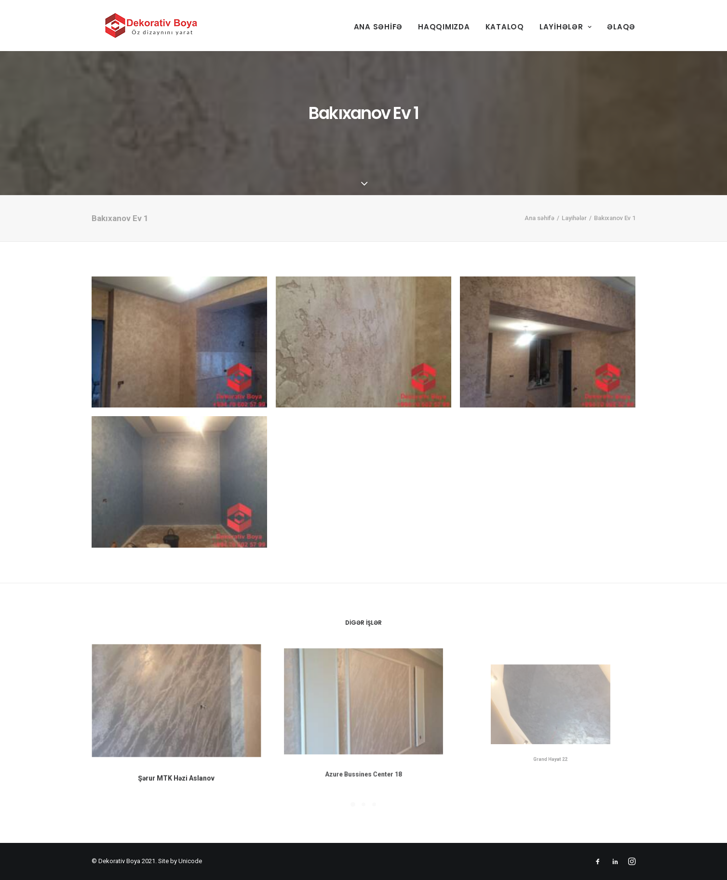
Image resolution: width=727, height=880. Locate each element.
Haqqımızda (444, 27)
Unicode (190, 861)
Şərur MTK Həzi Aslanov (176, 771)
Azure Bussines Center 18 (363, 754)
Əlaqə (621, 27)
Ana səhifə (378, 27)
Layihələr (565, 27)
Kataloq (504, 27)
